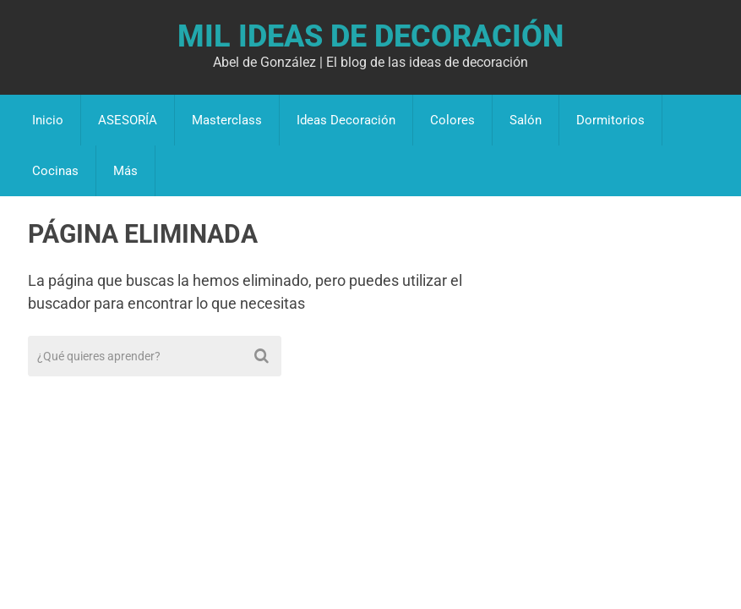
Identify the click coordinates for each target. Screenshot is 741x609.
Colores (452, 120)
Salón (525, 120)
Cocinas (55, 170)
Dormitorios (610, 120)
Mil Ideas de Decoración (370, 36)
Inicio (47, 120)
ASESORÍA (127, 120)
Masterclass (227, 120)
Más (125, 170)
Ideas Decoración (346, 120)
